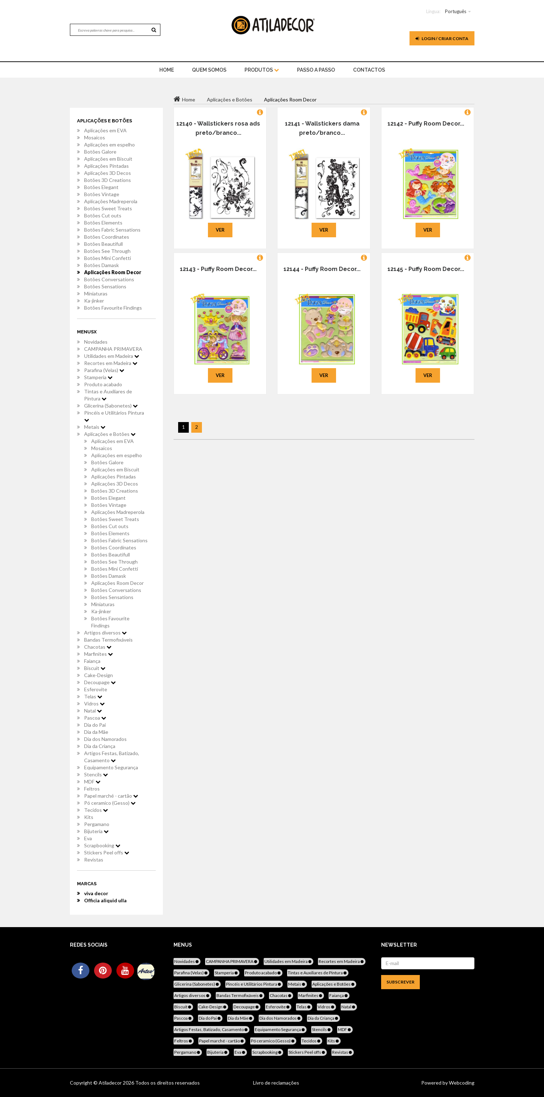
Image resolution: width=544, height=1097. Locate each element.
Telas (93, 696)
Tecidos (96, 810)
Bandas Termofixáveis (108, 640)
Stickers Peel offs (106, 852)
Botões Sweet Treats (108, 208)
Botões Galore (100, 152)
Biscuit (94, 668)
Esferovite (95, 689)
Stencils (96, 774)
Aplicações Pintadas (106, 166)
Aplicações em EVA (105, 130)
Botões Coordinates (106, 237)
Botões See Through (107, 251)
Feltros (92, 789)
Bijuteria (96, 831)
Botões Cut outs (102, 215)
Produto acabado (103, 384)
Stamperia (98, 377)
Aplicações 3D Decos (107, 173)
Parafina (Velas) (104, 370)
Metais (94, 427)
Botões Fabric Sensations (112, 230)
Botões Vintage (101, 194)
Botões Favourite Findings (113, 308)
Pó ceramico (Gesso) (110, 803)
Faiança (92, 661)
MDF (92, 782)
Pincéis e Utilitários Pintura (114, 416)
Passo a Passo (316, 70)
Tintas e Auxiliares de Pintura (108, 394)
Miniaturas (96, 293)
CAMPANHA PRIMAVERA (113, 349)
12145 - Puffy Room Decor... (426, 269)
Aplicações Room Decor (112, 272)
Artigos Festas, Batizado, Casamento (111, 756)
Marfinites (98, 654)
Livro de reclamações (276, 1083)
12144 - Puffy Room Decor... (322, 269)
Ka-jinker (94, 301)
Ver (220, 230)
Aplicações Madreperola (110, 201)
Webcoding (461, 1083)
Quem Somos (209, 70)
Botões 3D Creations (107, 180)
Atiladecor (111, 1083)
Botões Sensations (105, 286)
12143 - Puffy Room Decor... (218, 269)
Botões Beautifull (103, 244)
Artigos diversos (105, 633)
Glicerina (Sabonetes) (111, 406)
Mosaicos (94, 137)
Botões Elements (103, 223)
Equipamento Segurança (111, 767)
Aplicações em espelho (109, 145)
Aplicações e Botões (110, 434)
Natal (93, 711)
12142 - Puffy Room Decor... (426, 123)
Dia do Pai (95, 725)
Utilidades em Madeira (111, 356)
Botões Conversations (109, 279)
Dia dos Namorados (105, 739)
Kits (88, 817)
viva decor (96, 893)
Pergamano (96, 824)
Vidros (94, 703)
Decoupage (100, 682)
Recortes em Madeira (110, 363)
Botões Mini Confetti (107, 258)
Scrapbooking (102, 845)
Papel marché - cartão (111, 796)
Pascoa (95, 718)
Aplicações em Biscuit (108, 159)
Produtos (261, 70)
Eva (88, 838)
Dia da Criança (99, 746)
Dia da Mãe (96, 732)
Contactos (369, 70)
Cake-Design (98, 675)
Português (455, 11)
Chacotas (97, 647)
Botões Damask (101, 265)
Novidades (96, 342)
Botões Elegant (101, 187)
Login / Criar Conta (442, 38)
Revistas (93, 860)
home (166, 70)
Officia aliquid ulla (105, 900)
